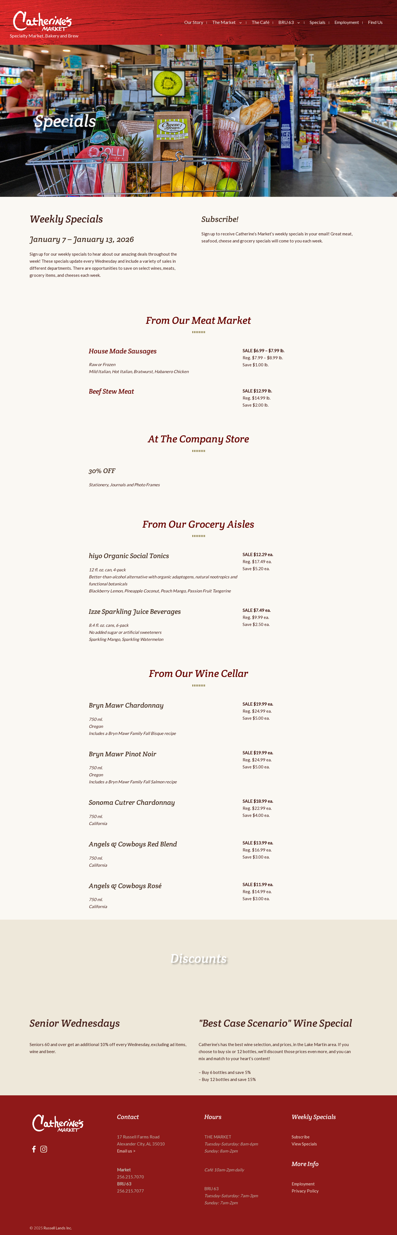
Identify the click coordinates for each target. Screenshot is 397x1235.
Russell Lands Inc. (58, 1228)
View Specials (304, 1143)
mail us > (127, 1150)
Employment (303, 1183)
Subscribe (301, 1136)
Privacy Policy (305, 1190)
